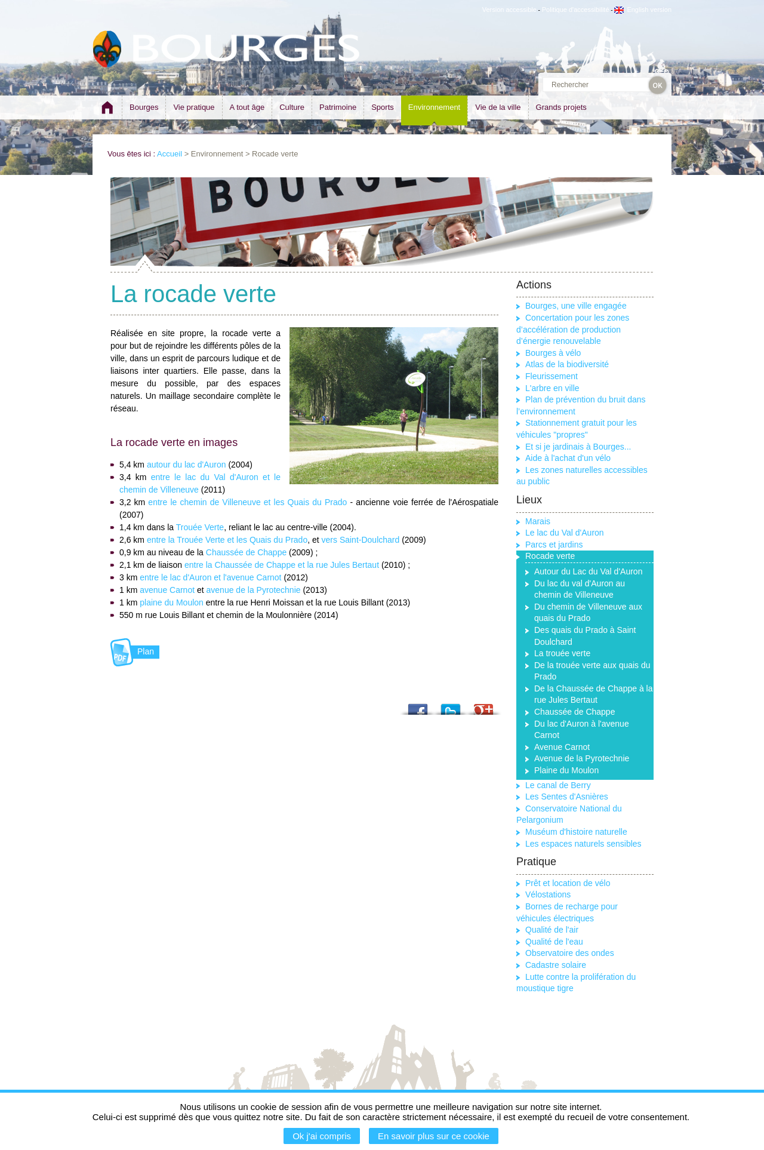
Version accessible (509, 9)
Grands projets (561, 107)
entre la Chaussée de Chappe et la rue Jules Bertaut (281, 565)
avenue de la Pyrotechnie (255, 590)
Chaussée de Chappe (246, 552)
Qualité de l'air (551, 929)
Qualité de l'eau (554, 941)
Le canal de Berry (558, 785)
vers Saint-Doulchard (361, 540)
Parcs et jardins (554, 544)
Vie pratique (193, 107)
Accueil (169, 153)
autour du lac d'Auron (186, 464)
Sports (382, 107)
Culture (291, 107)
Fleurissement (551, 376)
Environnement (434, 107)
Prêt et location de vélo (567, 883)
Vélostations (548, 894)
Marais (537, 521)
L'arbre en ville (552, 388)
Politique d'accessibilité (575, 9)
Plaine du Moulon (566, 770)
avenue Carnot (167, 590)
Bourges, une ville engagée (576, 305)
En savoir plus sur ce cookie (433, 1136)
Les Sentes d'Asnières (566, 796)
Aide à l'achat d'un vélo (568, 458)
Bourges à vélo (553, 353)
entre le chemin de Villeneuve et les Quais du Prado (247, 502)
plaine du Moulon (172, 602)
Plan (145, 651)
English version (642, 9)
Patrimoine (337, 107)
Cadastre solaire (555, 965)
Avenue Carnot (562, 747)
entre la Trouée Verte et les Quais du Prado (227, 540)
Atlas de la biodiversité (567, 364)
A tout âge (247, 107)
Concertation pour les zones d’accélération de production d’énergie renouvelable (572, 329)
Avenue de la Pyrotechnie (581, 758)
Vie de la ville (497, 107)
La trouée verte (562, 653)
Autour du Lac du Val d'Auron (588, 571)
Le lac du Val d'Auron (564, 532)
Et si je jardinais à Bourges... (578, 446)
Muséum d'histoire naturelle (576, 832)
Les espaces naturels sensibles (583, 843)
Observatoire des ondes (569, 953)
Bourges (144, 107)
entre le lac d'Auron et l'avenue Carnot (210, 577)
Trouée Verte (199, 527)
